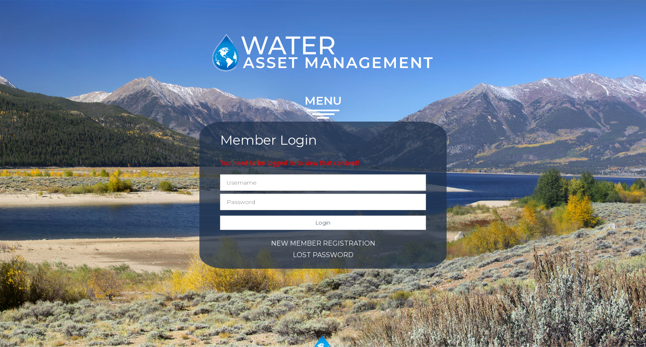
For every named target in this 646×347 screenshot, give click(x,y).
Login (323, 222)
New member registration (323, 243)
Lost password (323, 255)
